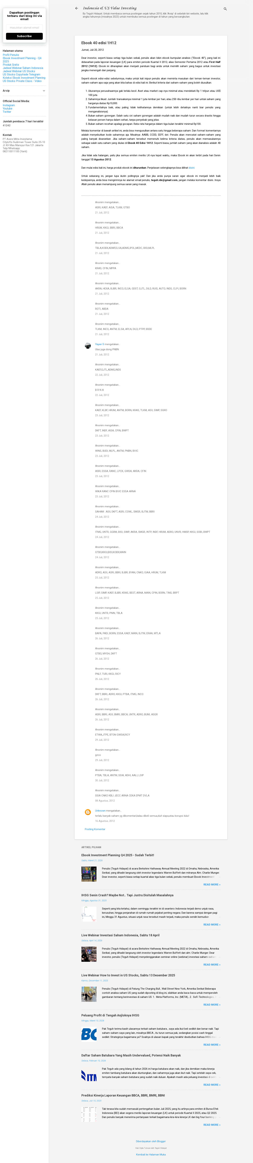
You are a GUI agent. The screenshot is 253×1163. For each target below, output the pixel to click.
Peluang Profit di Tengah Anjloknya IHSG (110, 1015)
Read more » (212, 884)
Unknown (100, 810)
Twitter (7, 111)
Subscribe (24, 36)
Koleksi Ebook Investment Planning (24, 77)
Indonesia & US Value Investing (109, 8)
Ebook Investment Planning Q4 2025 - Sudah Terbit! (117, 855)
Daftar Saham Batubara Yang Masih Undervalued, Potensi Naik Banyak (131, 1055)
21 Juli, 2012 (102, 212)
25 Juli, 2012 (102, 577)
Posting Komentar (95, 829)
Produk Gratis (11, 64)
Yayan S (99, 344)
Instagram (9, 105)
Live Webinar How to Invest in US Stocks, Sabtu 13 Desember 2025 (128, 975)
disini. (192, 167)
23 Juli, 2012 (102, 415)
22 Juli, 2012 (102, 374)
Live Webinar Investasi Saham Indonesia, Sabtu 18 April (120, 935)
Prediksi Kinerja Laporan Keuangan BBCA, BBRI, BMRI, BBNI (123, 1095)
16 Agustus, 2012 (105, 821)
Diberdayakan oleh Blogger (151, 1141)
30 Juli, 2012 (102, 780)
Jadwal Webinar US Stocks (19, 71)
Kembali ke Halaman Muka (151, 1154)
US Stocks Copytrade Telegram (21, 74)
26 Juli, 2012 (102, 638)
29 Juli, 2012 (102, 739)
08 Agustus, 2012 (105, 800)
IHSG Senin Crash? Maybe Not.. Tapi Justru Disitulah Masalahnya (127, 895)
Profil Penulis (11, 55)
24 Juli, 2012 (102, 516)
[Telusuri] (225, 9)
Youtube (7, 108)
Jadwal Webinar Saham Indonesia (23, 68)
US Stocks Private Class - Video (22, 81)
